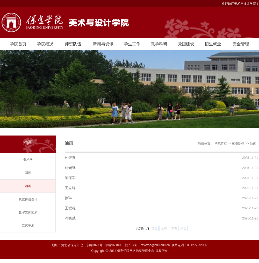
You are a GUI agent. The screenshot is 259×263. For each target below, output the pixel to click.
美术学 (28, 159)
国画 (28, 173)
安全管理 (241, 44)
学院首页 (18, 44)
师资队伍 (73, 44)
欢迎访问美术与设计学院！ (240, 3)
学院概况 (45, 44)
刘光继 (70, 168)
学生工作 (132, 44)
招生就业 (213, 44)
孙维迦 (70, 157)
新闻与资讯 (103, 44)
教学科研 (159, 44)
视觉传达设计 (28, 199)
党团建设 (186, 44)
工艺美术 (28, 226)
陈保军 (70, 178)
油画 (28, 186)
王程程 (70, 208)
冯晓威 (70, 218)
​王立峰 (70, 188)
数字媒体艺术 (28, 212)
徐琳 (68, 198)
